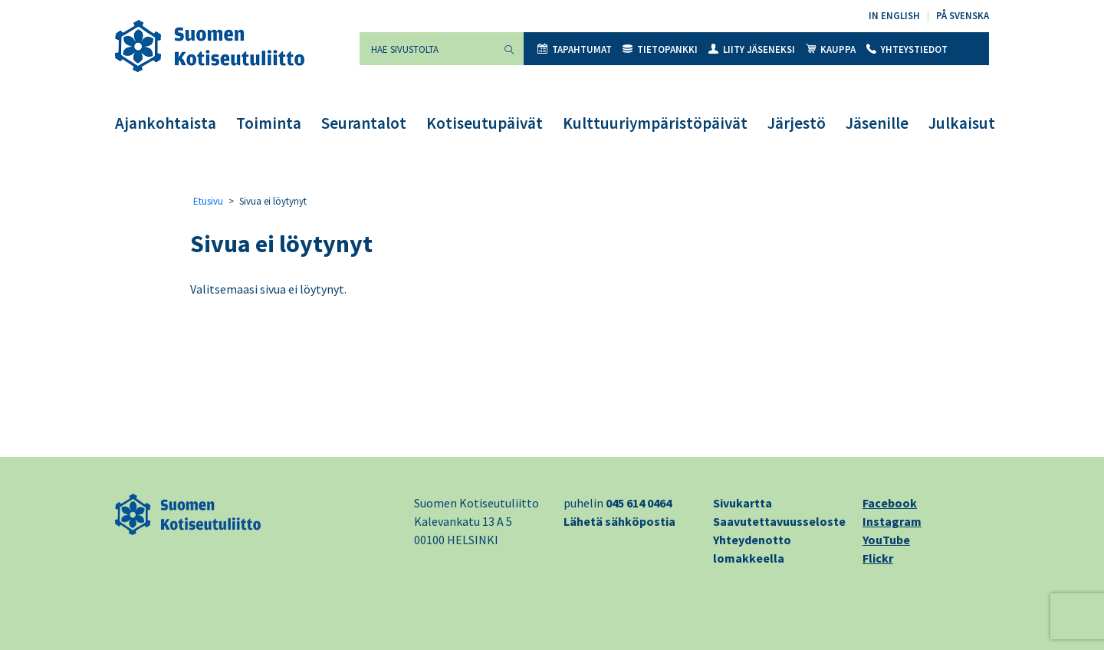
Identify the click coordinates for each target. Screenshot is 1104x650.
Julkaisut (961, 123)
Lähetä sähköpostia (619, 521)
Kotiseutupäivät (484, 123)
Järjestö (796, 123)
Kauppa (831, 49)
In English (894, 15)
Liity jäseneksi (751, 49)
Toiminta (268, 123)
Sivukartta (742, 502)
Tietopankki (660, 49)
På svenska (962, 15)
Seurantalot (363, 123)
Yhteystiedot (907, 49)
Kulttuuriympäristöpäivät (655, 123)
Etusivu (208, 201)
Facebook (890, 502)
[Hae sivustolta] (427, 48)
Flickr (878, 558)
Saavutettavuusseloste (779, 521)
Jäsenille (877, 123)
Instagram (892, 521)
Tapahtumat (574, 49)
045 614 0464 (639, 502)
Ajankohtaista (165, 123)
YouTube (886, 539)
